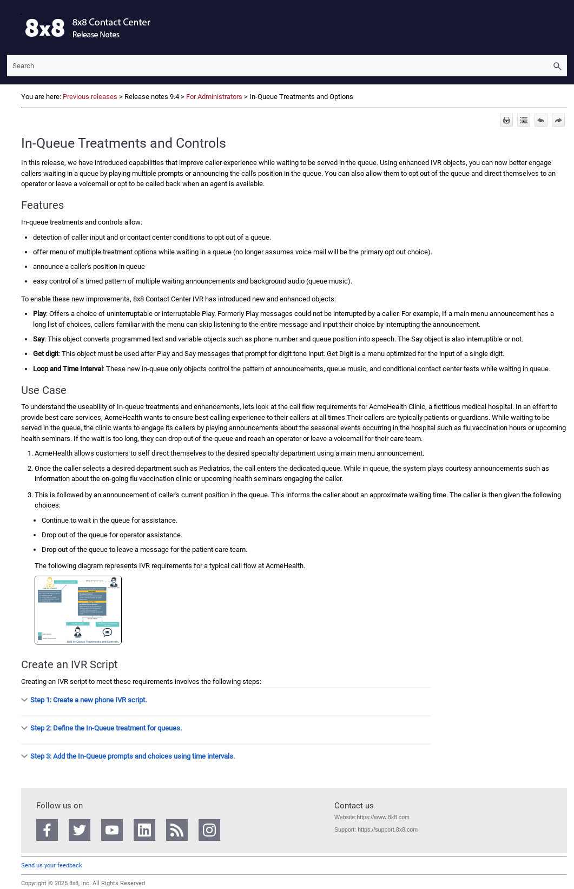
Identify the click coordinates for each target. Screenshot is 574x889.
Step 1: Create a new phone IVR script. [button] (84, 700)
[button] (557, 65)
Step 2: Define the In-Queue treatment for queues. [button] (102, 728)
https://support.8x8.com (388, 829)
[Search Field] (287, 65)
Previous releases (90, 97)
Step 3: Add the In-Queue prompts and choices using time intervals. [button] (128, 756)
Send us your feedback (51, 865)
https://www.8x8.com (383, 817)
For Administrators (214, 97)
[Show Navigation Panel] (13, 28)
